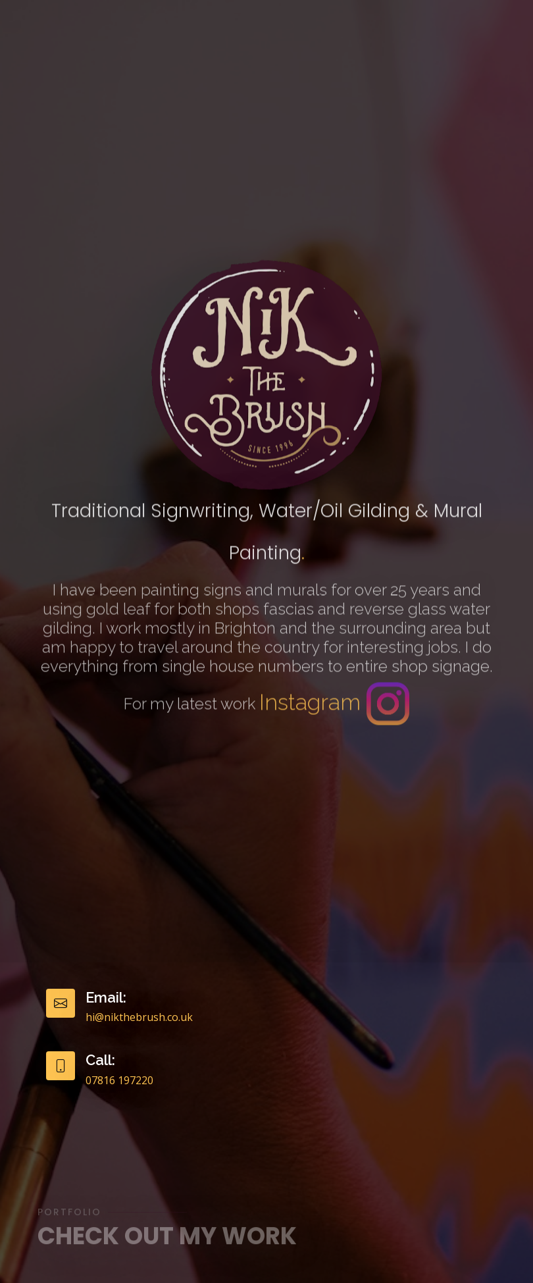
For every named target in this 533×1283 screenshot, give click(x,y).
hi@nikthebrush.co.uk (139, 1017)
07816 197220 (119, 1080)
